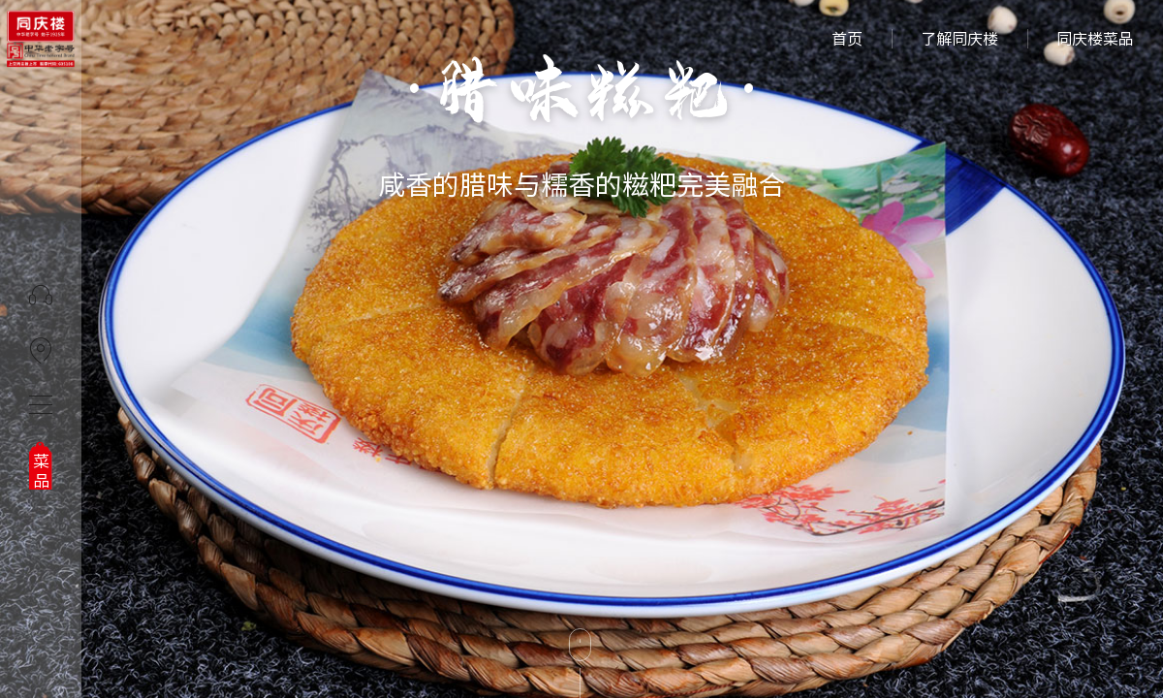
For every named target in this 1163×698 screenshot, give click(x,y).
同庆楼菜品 (1095, 39)
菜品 (41, 471)
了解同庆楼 (959, 39)
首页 (847, 39)
